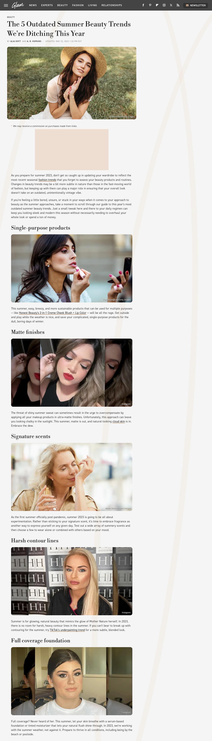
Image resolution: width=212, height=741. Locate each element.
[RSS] (178, 6)
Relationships (112, 5)
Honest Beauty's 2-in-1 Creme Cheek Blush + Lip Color (52, 313)
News (33, 5)
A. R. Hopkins (34, 41)
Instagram (126, 404)
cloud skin (118, 421)
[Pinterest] (150, 6)
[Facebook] (143, 6)
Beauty (62, 5)
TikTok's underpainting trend (67, 630)
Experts (47, 5)
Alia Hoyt (15, 41)
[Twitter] (171, 6)
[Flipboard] (157, 6)
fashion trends (47, 180)
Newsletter (196, 5)
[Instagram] (164, 6)
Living (92, 5)
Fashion (78, 5)
